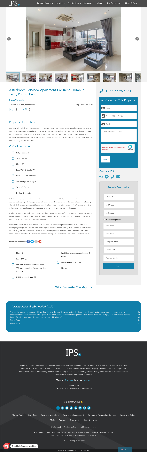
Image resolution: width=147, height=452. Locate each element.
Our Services (74, 3)
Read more (57, 317)
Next (137, 39)
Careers (62, 420)
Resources (89, 3)
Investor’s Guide (127, 415)
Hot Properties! (115, 3)
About (101, 3)
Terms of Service (68, 441)
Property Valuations (50, 415)
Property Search (45, 3)
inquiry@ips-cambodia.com (81, 388)
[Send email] (118, 177)
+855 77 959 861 (115, 91)
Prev (9, 39)
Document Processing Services (102, 415)
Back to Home (90, 420)
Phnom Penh (18, 415)
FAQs (52, 420)
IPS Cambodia (56, 427)
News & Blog (131, 3)
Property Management (73, 415)
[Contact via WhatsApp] (101, 177)
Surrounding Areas (112, 220)
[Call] (112, 177)
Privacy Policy (80, 441)
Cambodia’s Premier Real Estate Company (79, 427)
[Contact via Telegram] (107, 177)
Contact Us (75, 420)
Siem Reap (33, 368)
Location (61, 3)
